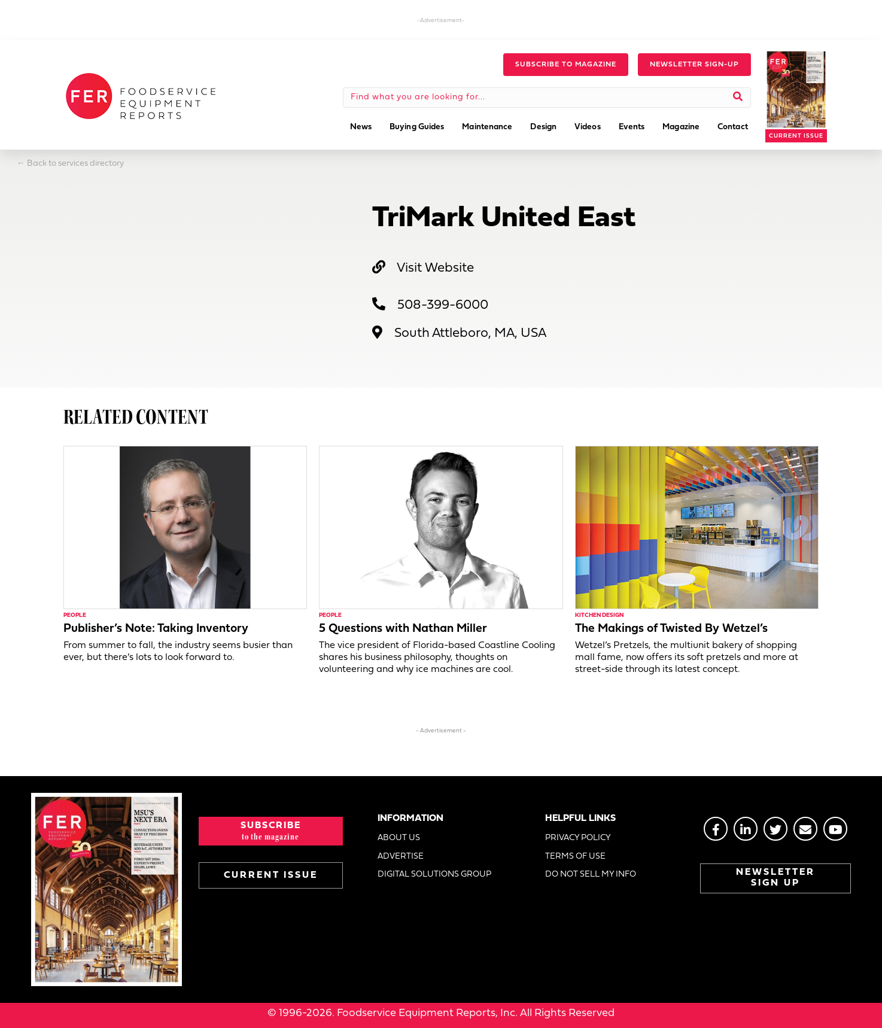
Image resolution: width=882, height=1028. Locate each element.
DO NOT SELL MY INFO (590, 874)
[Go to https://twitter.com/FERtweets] (775, 829)
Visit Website (435, 268)
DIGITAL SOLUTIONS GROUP (434, 874)
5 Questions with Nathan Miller (403, 629)
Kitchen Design (599, 615)
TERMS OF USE (575, 856)
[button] (565, 64)
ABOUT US (399, 838)
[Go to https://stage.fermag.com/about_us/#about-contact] (805, 829)
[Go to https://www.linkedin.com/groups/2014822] (746, 829)
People (74, 615)
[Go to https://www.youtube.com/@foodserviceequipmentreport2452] (835, 829)
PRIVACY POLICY (578, 838)
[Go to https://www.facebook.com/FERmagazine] (716, 829)
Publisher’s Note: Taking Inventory (155, 629)
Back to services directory (75, 163)
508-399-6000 (442, 305)
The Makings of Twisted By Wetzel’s (671, 629)
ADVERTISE (401, 856)
